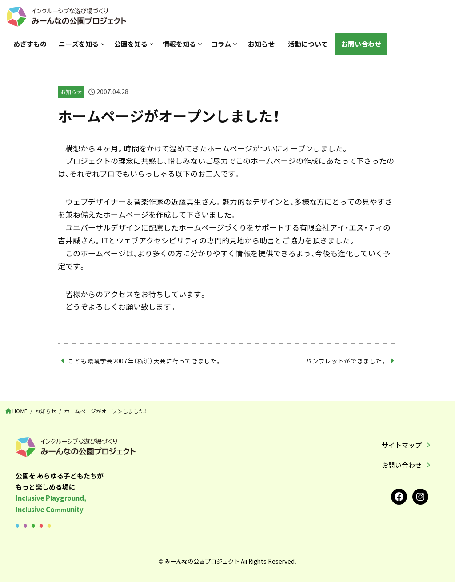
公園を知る (131, 44)
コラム (221, 44)
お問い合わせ (361, 44)
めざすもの (30, 44)
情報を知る (179, 44)
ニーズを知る (79, 44)
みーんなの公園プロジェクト (201, 561)
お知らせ (261, 44)
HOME (20, 411)
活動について (308, 44)
